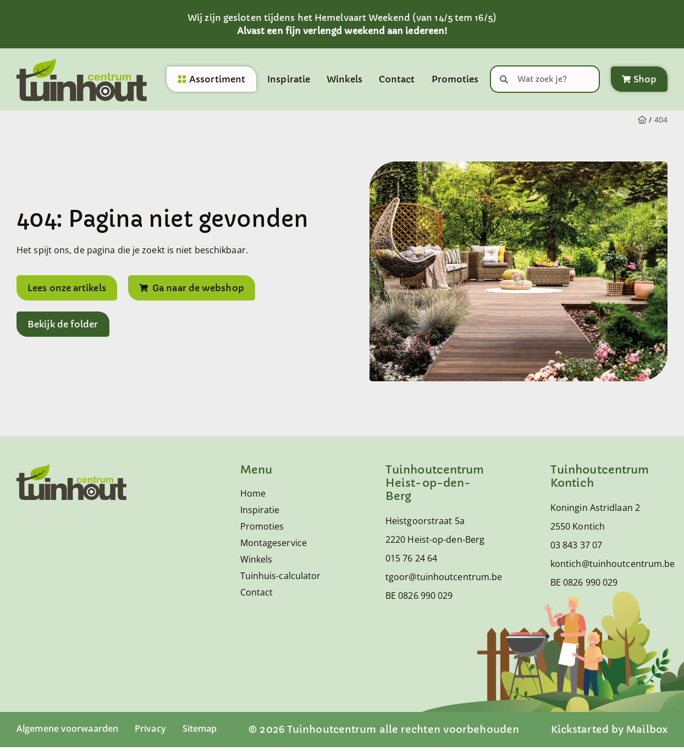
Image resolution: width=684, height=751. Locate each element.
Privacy (164, 732)
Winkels (344, 81)
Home (253, 497)
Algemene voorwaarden (73, 732)
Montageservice (273, 546)
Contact (397, 81)
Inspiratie (288, 81)
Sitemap (218, 732)
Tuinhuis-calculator (280, 579)
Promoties (455, 81)
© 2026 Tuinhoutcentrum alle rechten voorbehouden (394, 733)
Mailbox (647, 733)
